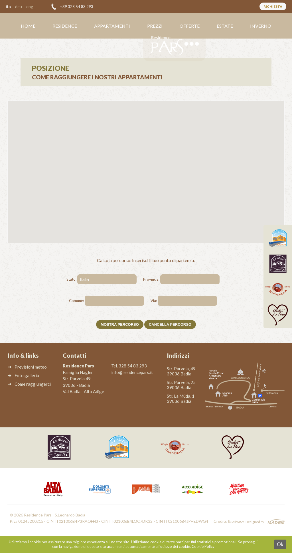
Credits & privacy (229, 521)
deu (18, 6)
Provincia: (151, 279)
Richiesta (272, 6)
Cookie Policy (203, 546)
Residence (64, 26)
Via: (154, 300)
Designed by (255, 522)
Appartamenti (112, 26)
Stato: (71, 279)
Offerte (190, 26)
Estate (225, 26)
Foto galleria (27, 375)
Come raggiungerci (33, 384)
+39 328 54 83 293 (76, 6)
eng (29, 6)
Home (28, 26)
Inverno (260, 26)
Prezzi (155, 26)
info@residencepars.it (132, 372)
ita (8, 6)
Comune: (76, 300)
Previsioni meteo (31, 366)
